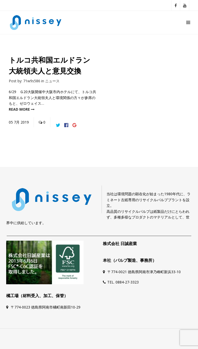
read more (22, 109)
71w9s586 (31, 80)
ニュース (52, 80)
